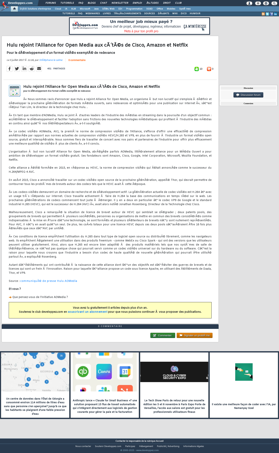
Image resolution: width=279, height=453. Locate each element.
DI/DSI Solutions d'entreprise (35, 9)
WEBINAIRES (92, 13)
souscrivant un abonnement (88, 314)
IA (66, 9)
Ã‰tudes (152, 3)
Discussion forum (248, 95)
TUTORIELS (68, 13)
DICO (184, 13)
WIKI (175, 13)
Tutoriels (67, 3)
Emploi (137, 3)
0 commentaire (76, 62)
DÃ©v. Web (108, 9)
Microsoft (85, 9)
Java (96, 9)
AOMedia (71, 283)
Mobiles (171, 9)
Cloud (58, 9)
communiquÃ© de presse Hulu (42, 283)
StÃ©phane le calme (50, 62)
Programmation (134, 9)
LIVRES (107, 13)
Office (160, 9)
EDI (120, 9)
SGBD (149, 9)
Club (178, 3)
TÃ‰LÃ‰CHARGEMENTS (127, 13)
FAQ (81, 3)
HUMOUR (195, 13)
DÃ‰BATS (163, 13)
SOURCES (149, 13)
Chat (103, 3)
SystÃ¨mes (185, 9)
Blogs (91, 3)
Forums (50, 3)
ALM (73, 9)
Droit (167, 3)
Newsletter (119, 3)
